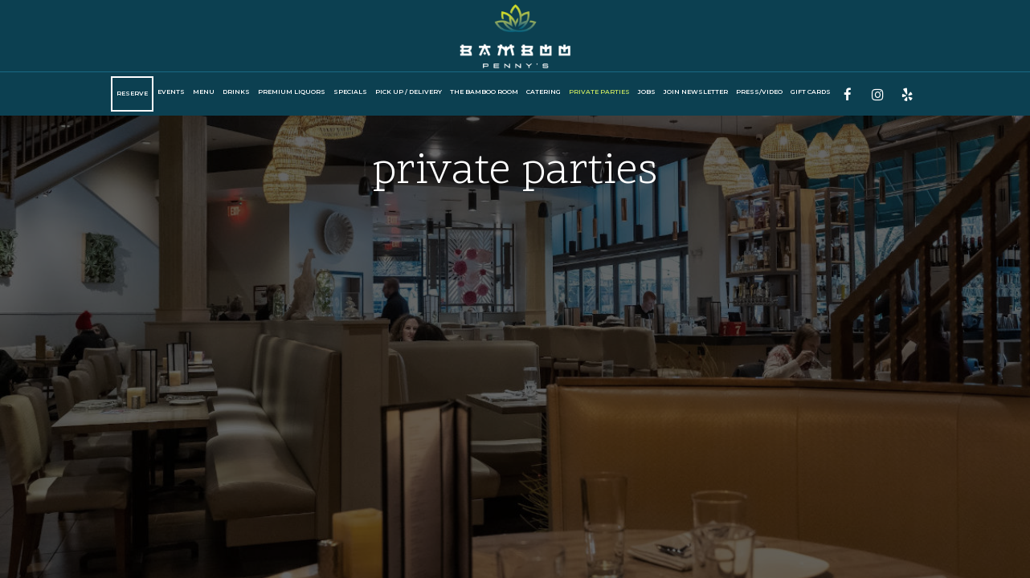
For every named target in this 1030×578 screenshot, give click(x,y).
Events (171, 92)
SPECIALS (350, 92)
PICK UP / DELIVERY (408, 92)
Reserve (132, 93)
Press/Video (759, 92)
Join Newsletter (696, 92)
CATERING (543, 92)
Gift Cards (811, 92)
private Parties (599, 92)
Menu (204, 92)
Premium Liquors (291, 92)
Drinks (236, 92)
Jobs (647, 92)
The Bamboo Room (484, 92)
